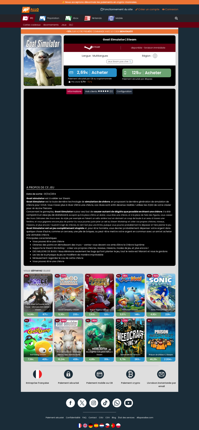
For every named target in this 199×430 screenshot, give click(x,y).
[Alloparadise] (30, 9)
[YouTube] (128, 402)
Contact (93, 417)
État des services (126, 417)
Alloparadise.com (145, 417)
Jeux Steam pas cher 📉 (119, 61)
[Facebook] (70, 402)
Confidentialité (73, 417)
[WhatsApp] (116, 402)
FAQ (84, 417)
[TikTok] (105, 402)
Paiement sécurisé (55, 417)
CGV (107, 417)
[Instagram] (93, 402)
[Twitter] (82, 402)
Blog (114, 417)
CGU (101, 417)
